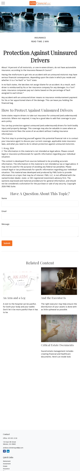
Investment (7, 464)
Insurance (6, 469)
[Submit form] (7, 243)
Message (5, 224)
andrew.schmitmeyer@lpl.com (13, 448)
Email (4, 211)
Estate (5, 466)
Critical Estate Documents (57, 345)
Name (4, 198)
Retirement (7, 461)
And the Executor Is (53, 298)
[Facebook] (4, 451)
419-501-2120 (12, 438)
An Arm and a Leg (14, 298)
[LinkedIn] (8, 451)
